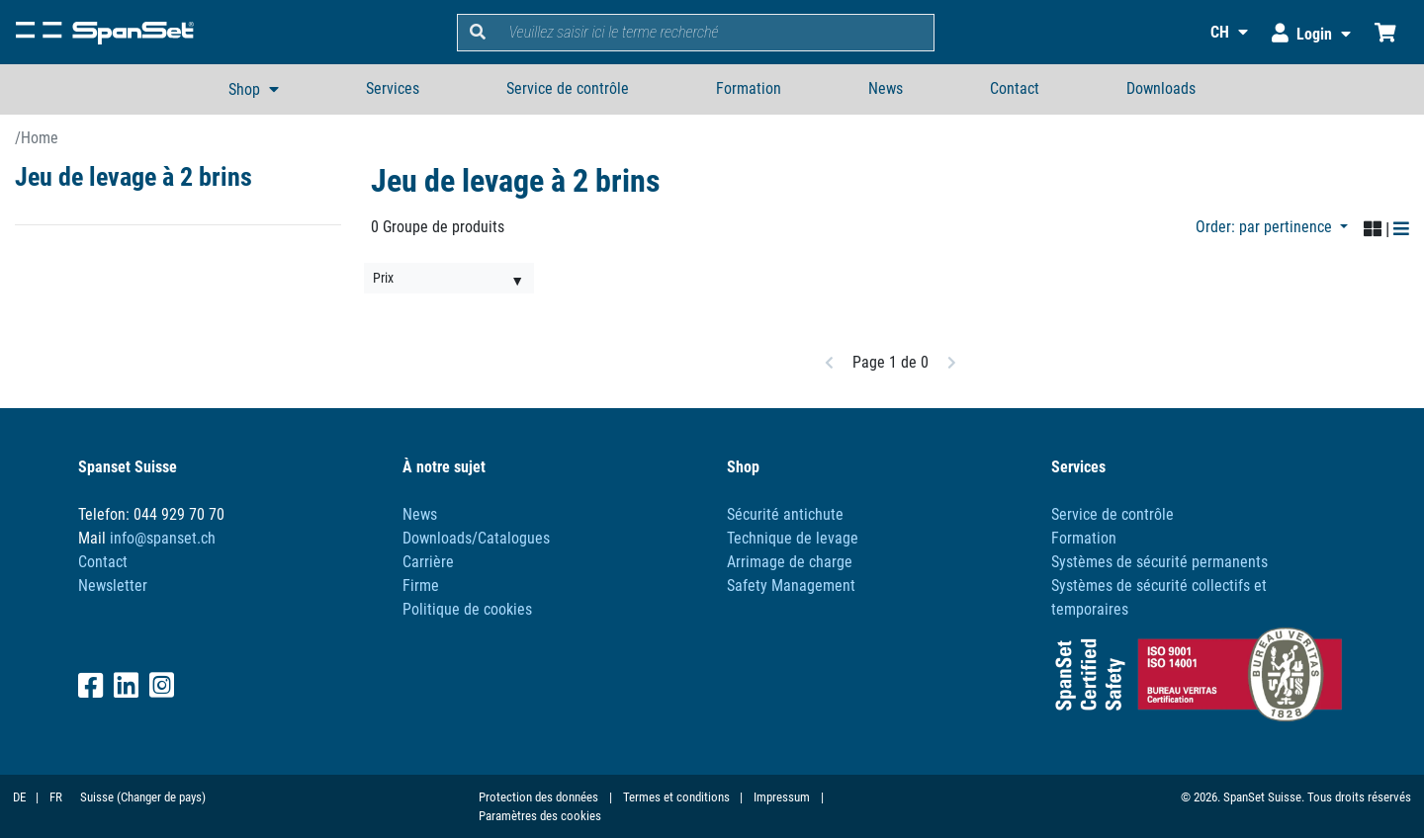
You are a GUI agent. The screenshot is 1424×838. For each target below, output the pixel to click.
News (885, 88)
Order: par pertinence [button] (1266, 226)
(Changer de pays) (161, 797)
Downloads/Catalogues (476, 538)
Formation (748, 88)
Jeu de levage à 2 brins (133, 177)
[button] (1217, 32)
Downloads (1161, 88)
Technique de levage (792, 538)
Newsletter (112, 585)
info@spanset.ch (163, 538)
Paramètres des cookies (540, 815)
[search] (716, 32)
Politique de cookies (467, 609)
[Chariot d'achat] (1385, 32)
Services (392, 88)
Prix (383, 278)
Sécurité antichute (785, 514)
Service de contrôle (567, 88)
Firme (420, 585)
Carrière (428, 561)
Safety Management (791, 585)
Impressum (782, 797)
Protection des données (538, 797)
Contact (1014, 88)
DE (19, 797)
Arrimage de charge (789, 561)
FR (55, 797)
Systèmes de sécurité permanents (1159, 561)
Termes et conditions (676, 797)
